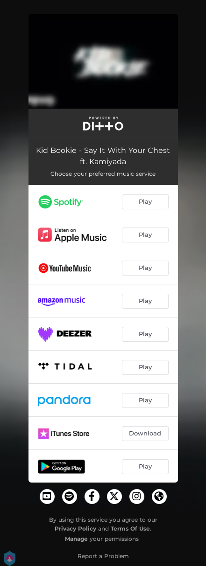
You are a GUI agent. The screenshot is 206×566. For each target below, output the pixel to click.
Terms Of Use (130, 528)
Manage (76, 538)
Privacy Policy (75, 528)
